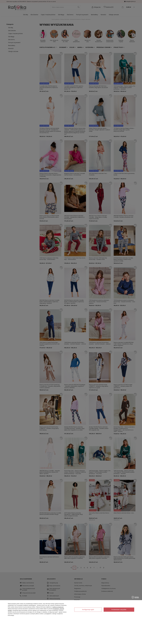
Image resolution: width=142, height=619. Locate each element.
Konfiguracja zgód (88, 609)
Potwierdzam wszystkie (118, 609)
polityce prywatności (58, 607)
